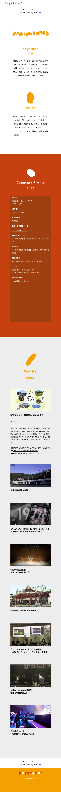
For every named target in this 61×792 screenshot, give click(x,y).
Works (22, 13)
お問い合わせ (32, 13)
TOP (23, 9)
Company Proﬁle (33, 9)
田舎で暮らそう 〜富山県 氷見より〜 (26, 453)
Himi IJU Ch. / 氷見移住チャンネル (25, 450)
